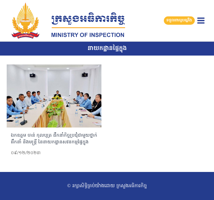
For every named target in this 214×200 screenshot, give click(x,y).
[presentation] (54, 96)
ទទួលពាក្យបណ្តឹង (179, 20)
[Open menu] (200, 20)
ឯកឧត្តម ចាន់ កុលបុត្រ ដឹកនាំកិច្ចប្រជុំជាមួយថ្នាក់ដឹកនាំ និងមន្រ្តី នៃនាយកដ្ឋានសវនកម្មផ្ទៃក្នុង (54, 139)
